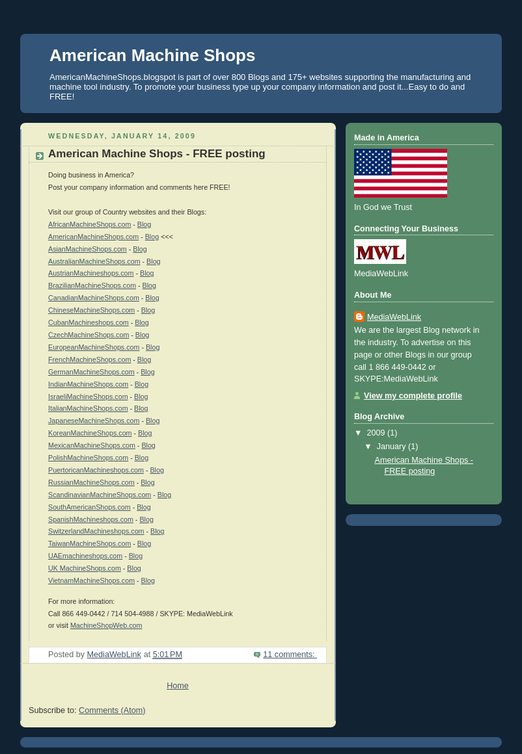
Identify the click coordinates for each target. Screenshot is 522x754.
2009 (377, 432)
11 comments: (290, 654)
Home (178, 685)
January (392, 446)
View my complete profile (413, 395)
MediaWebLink (394, 317)
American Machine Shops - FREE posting (157, 154)
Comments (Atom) (112, 710)
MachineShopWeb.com (106, 625)
